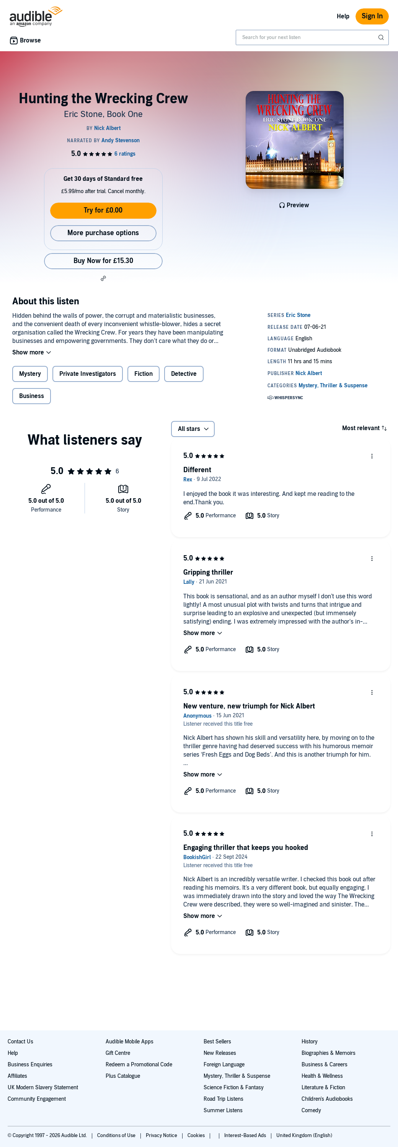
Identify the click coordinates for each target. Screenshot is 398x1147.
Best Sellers (217, 1041)
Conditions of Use (117, 1135)
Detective (184, 374)
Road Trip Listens (223, 1099)
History (310, 1041)
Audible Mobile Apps (129, 1041)
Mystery (30, 374)
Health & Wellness (322, 1076)
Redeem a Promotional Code (139, 1064)
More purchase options (103, 233)
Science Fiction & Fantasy (234, 1087)
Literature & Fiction (323, 1087)
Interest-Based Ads (245, 1135)
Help (343, 16)
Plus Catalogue (123, 1076)
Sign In (372, 16)
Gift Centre (118, 1053)
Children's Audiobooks (327, 1099)
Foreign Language (224, 1064)
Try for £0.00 (103, 210)
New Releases (220, 1053)
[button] (103, 278)
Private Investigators (87, 374)
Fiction (143, 374)
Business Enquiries (30, 1064)
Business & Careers (324, 1064)
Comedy (311, 1110)
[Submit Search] (382, 37)
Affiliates (17, 1076)
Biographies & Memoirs (329, 1053)
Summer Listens (223, 1110)
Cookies (197, 1135)
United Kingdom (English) (304, 1135)
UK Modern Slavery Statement (43, 1087)
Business (31, 396)
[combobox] (312, 37)
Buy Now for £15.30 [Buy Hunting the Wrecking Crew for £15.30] (103, 261)
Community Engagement (37, 1099)
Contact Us (20, 1041)
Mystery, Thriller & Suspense (237, 1076)
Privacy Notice (162, 1135)
